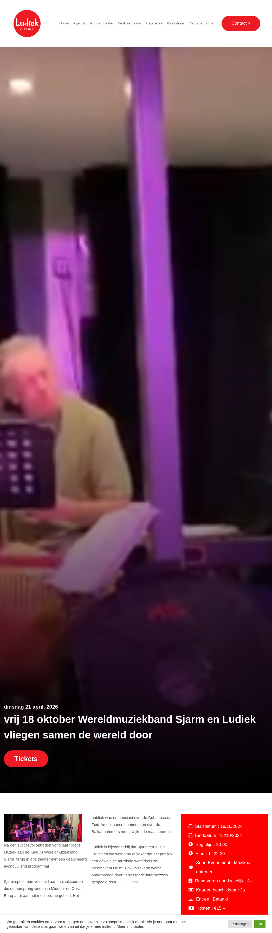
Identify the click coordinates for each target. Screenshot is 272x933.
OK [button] (259, 924)
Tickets (26, 758)
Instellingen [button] (240, 924)
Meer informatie (130, 926)
